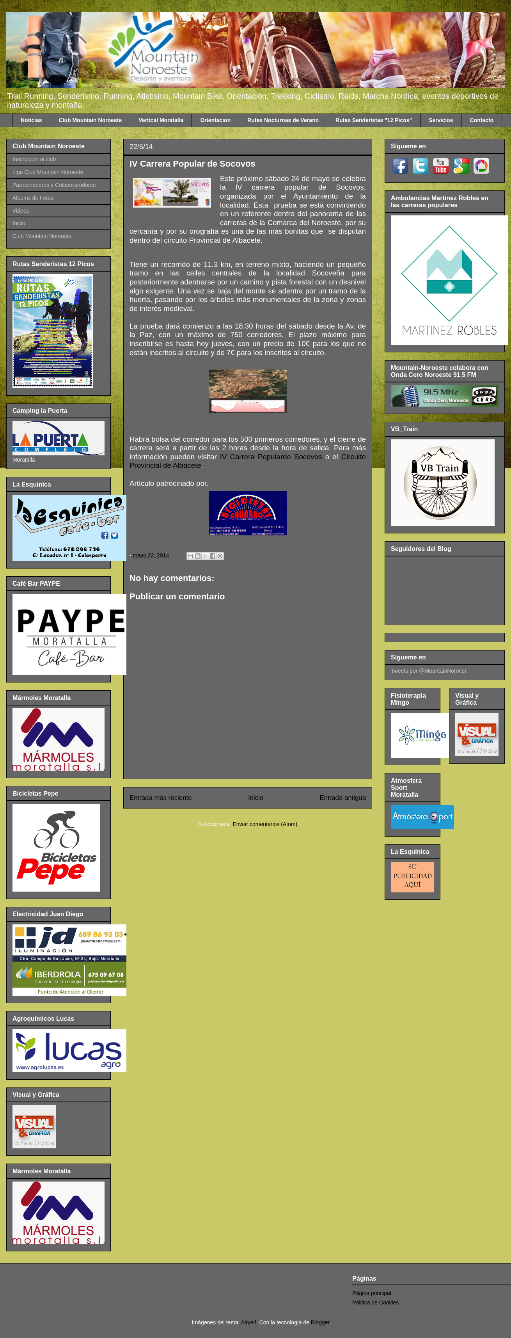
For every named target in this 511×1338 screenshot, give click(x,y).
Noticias (31, 120)
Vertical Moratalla (160, 120)
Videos (20, 211)
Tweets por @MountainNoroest (428, 671)
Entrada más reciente (161, 797)
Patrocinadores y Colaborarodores (54, 185)
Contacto (481, 120)
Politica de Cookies (375, 1302)
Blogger (320, 1322)
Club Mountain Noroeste (90, 120)
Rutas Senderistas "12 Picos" (373, 120)
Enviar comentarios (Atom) (264, 824)
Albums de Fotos (32, 198)
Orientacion (215, 120)
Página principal (371, 1293)
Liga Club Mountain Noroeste (47, 172)
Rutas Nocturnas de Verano (283, 120)
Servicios (441, 120)
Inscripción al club (34, 159)
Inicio (255, 797)
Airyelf (248, 1322)
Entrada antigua (343, 797)
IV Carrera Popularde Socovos (271, 457)
